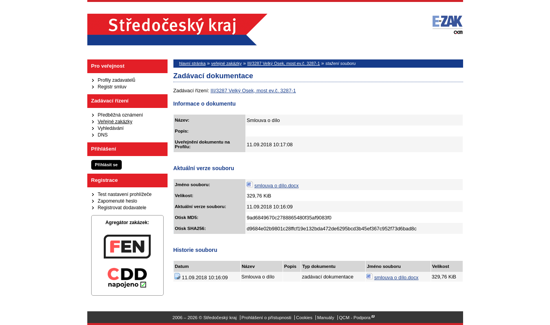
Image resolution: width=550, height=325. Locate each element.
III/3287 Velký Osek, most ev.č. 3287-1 (283, 63)
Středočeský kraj (177, 29)
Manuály (325, 317)
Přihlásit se (106, 164)
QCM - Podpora (355, 317)
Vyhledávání (111, 128)
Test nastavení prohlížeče (125, 194)
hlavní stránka (192, 63)
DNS (103, 135)
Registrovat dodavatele (122, 207)
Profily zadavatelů (116, 80)
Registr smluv (112, 87)
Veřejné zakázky (115, 121)
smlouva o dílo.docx (276, 186)
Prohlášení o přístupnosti (266, 317)
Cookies (304, 317)
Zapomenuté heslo (117, 201)
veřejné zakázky (226, 63)
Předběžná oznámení (120, 115)
